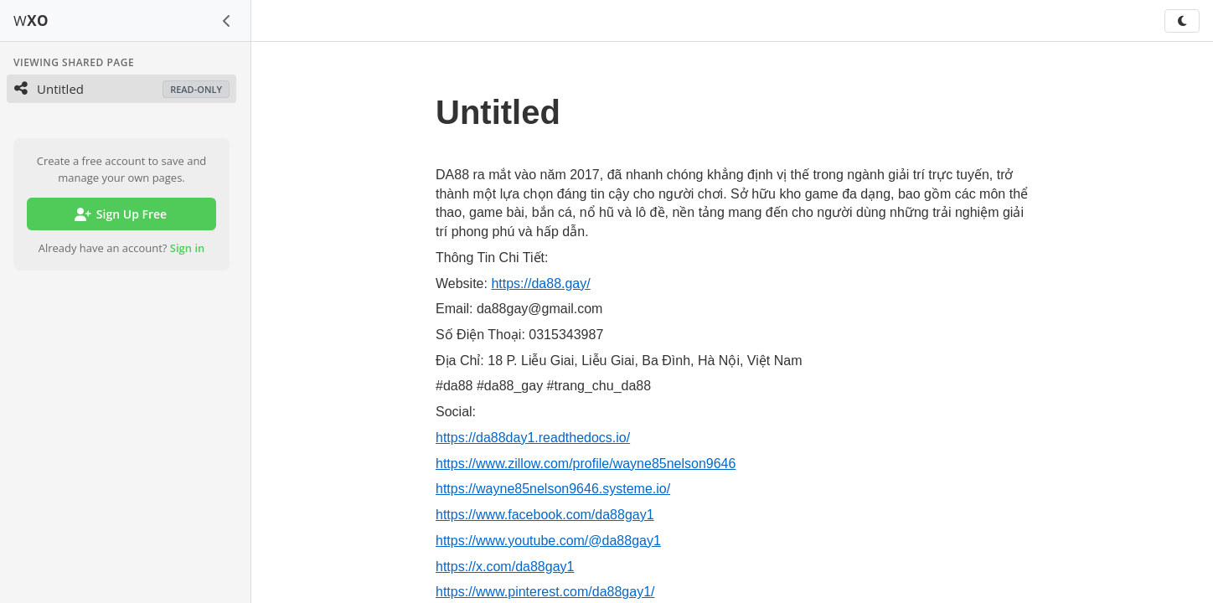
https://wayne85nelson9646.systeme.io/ (553, 489)
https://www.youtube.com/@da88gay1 (548, 540)
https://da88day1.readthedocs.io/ (533, 437)
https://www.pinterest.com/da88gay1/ (545, 592)
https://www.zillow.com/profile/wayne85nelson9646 (586, 463)
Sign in (187, 247)
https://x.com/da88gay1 (505, 566)
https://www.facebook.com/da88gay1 (545, 515)
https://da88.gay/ (540, 283)
